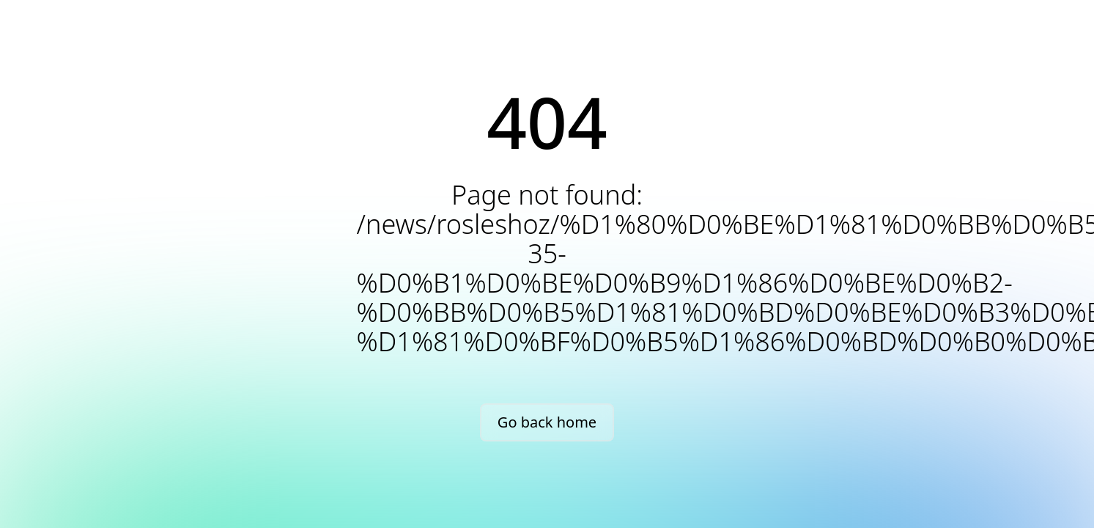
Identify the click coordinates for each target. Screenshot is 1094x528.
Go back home (547, 422)
